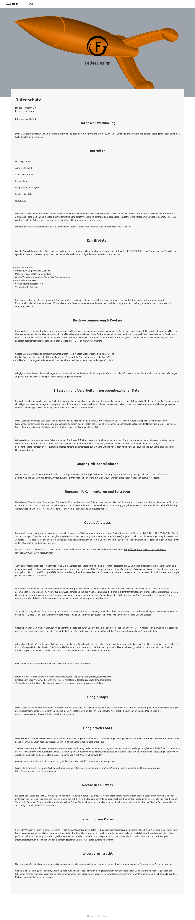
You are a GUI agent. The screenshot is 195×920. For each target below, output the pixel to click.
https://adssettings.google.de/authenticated (89, 680)
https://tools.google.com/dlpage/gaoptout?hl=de (133, 631)
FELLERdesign (11, 4)
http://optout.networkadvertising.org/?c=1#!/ (92, 354)
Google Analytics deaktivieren (84, 644)
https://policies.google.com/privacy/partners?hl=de (88, 676)
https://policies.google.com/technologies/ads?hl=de (78, 683)
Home (30, 4)
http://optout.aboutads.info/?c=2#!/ (92, 357)
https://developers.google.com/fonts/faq (95, 768)
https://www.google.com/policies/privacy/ (35, 771)
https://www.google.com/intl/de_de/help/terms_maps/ (47, 714)
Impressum (20, 200)
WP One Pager (101, 916)
